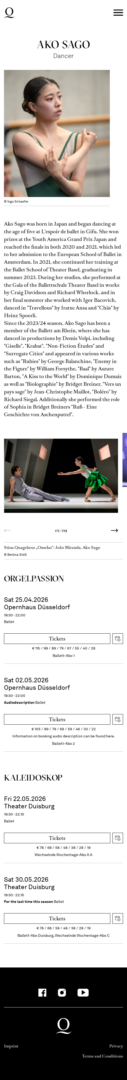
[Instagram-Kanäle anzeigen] (62, 993)
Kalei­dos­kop (33, 777)
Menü (118, 13)
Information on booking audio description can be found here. (63, 736)
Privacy (116, 1046)
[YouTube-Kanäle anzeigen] (83, 993)
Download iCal (117, 638)
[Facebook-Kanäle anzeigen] (42, 993)
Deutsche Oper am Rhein (9, 12)
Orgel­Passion (34, 578)
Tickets (57, 638)
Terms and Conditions (102, 1056)
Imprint (11, 1046)
